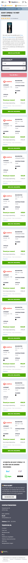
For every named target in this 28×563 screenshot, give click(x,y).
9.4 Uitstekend (14, 18)
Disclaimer (24, 559)
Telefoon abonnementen (8, 539)
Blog (3, 534)
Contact (4, 528)
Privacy (11, 559)
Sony (19, 9)
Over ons (4, 530)
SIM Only (4, 541)
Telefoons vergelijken (7, 537)
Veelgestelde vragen (7, 543)
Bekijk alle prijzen (14, 53)
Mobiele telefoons (11, 9)
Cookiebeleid (18, 559)
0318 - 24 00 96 (11, 521)
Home (2, 9)
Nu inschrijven (9, 497)
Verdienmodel (5, 532)
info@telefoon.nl (6, 517)
